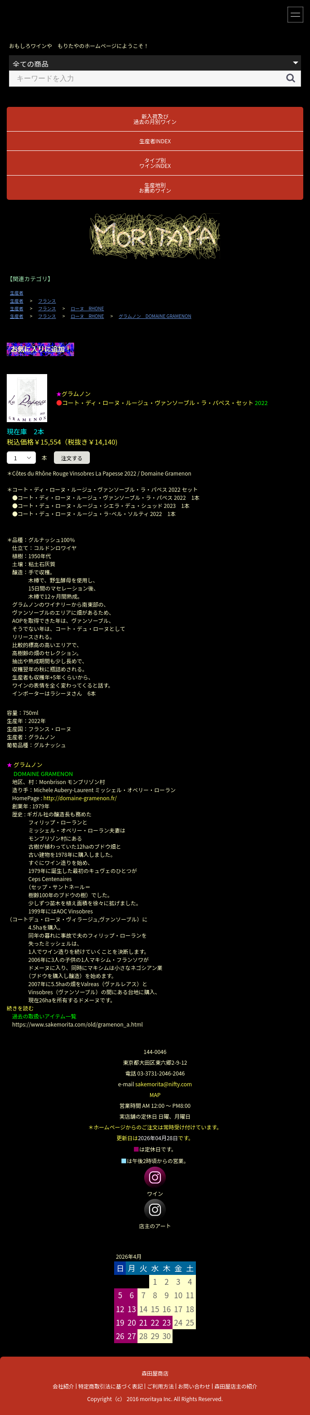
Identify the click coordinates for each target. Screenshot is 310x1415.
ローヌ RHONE (87, 308)
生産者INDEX (155, 141)
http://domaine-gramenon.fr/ (79, 798)
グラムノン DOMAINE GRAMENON (155, 316)
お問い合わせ (194, 1386)
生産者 (16, 293)
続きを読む (20, 1008)
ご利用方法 (160, 1386)
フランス (47, 301)
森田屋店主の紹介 (235, 1386)
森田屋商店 (155, 1373)
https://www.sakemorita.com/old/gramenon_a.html (77, 1024)
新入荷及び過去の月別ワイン (155, 118)
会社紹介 (63, 1386)
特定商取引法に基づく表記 (110, 1386)
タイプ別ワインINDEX (155, 162)
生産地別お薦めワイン (155, 187)
